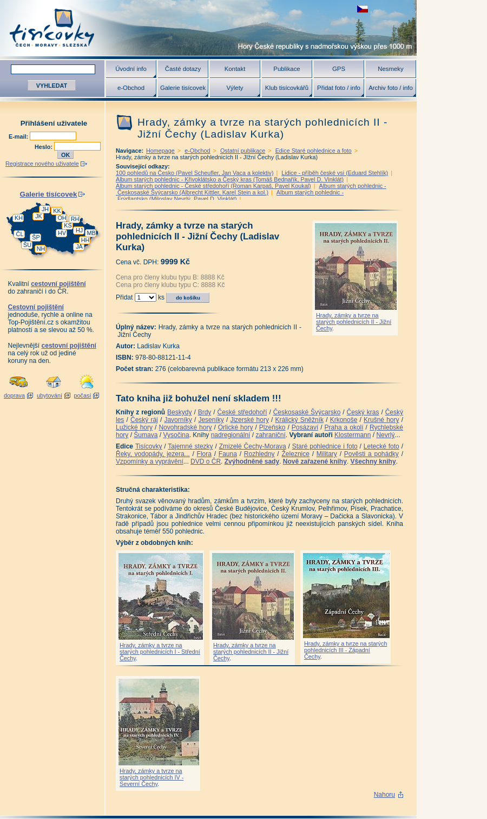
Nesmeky (390, 69)
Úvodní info (131, 69)
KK (57, 210)
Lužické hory (134, 427)
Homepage (160, 150)
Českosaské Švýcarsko (307, 412)
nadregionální (231, 435)
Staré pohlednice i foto (325, 446)
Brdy (205, 412)
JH (45, 209)
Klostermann (352, 435)
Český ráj (144, 420)
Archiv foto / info (390, 87)
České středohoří (242, 412)
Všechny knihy (373, 461)
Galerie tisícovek (183, 87)
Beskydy (179, 412)
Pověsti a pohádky (371, 454)
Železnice (296, 454)
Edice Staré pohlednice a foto (313, 150)
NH (41, 248)
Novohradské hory (185, 427)
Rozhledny (259, 454)
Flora (204, 454)
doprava (14, 395)
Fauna (228, 454)
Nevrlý (385, 435)
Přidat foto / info (338, 87)
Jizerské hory (249, 420)
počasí (82, 395)
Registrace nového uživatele (42, 163)
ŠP (36, 237)
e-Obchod (130, 87)
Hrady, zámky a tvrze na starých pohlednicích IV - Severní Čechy (151, 777)
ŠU (27, 245)
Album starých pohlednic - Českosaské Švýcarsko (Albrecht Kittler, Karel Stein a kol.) (251, 189)
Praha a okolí (344, 427)
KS (67, 225)
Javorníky (178, 420)
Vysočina (176, 435)
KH (19, 217)
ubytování (49, 395)
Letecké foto (381, 446)
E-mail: (19, 136)
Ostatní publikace (242, 150)
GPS (338, 69)
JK (38, 216)
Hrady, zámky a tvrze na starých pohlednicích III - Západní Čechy (345, 650)
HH (85, 240)
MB (91, 233)
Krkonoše (344, 420)
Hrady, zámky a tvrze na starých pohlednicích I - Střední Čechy (160, 651)
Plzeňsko (272, 427)
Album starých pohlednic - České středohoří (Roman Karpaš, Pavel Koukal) (213, 186)
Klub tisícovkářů (286, 87)
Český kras (363, 412)
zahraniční (270, 435)
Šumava (145, 435)
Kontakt (235, 69)
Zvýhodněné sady (252, 461)
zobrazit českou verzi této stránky (362, 9)
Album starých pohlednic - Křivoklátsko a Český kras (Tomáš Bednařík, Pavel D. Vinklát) (230, 179)
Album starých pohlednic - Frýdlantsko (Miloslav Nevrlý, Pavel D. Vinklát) (230, 195)
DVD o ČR (205, 461)
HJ (79, 230)
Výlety (234, 87)
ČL (20, 234)
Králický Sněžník (299, 420)
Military (327, 454)
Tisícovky (148, 446)
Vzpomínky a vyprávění (149, 461)
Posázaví (305, 427)
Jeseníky (210, 420)
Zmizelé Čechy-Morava (252, 446)
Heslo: (44, 147)
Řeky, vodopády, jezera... (153, 454)
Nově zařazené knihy (315, 461)
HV (62, 233)
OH (61, 217)
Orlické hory (235, 427)
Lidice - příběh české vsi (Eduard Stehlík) (334, 173)
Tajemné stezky (190, 446)
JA (79, 246)
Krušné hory (381, 420)
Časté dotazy (183, 69)
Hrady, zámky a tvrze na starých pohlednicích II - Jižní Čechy (353, 322)
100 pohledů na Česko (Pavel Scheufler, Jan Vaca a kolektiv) (195, 173)
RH (75, 219)
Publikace (286, 69)
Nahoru (384, 794)
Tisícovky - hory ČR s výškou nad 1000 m (208, 28)
